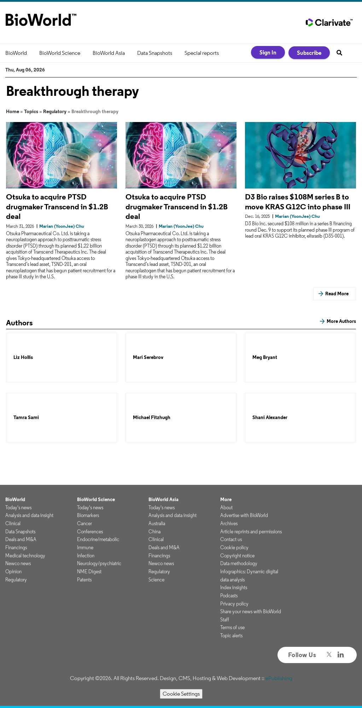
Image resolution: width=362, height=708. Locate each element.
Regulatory (54, 111)
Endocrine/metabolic (98, 539)
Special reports (202, 53)
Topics (31, 111)
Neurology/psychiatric (99, 563)
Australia (156, 523)
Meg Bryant (264, 357)
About (226, 507)
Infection (85, 555)
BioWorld (16, 53)
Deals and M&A (20, 539)
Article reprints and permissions (251, 531)
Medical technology (25, 555)
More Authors (341, 321)
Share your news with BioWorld (250, 611)
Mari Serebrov (148, 357)
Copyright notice (237, 555)
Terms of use (232, 627)
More (226, 499)
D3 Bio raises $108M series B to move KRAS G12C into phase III (297, 201)
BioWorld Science (59, 53)
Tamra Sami (26, 417)
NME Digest (89, 571)
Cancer (84, 523)
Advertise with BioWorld (244, 515)
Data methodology (238, 563)
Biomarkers (88, 515)
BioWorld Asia (109, 53)
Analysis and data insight (29, 515)
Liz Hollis (23, 357)
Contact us (231, 539)
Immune (85, 547)
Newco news (18, 563)
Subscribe (309, 52)
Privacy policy (234, 603)
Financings (16, 547)
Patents (84, 579)
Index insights (233, 587)
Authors (19, 322)
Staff (224, 619)
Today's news (18, 507)
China (154, 531)
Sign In (267, 52)
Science (156, 579)
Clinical (13, 523)
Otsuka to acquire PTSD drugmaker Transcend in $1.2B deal (57, 206)
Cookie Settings (181, 693)
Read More (337, 293)
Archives (229, 523)
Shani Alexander (269, 417)
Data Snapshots (154, 53)
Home (12, 111)
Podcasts (229, 595)
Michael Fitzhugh (151, 417)
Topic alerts (231, 635)
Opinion (13, 571)
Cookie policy (234, 547)
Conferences (90, 531)
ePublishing (278, 678)
